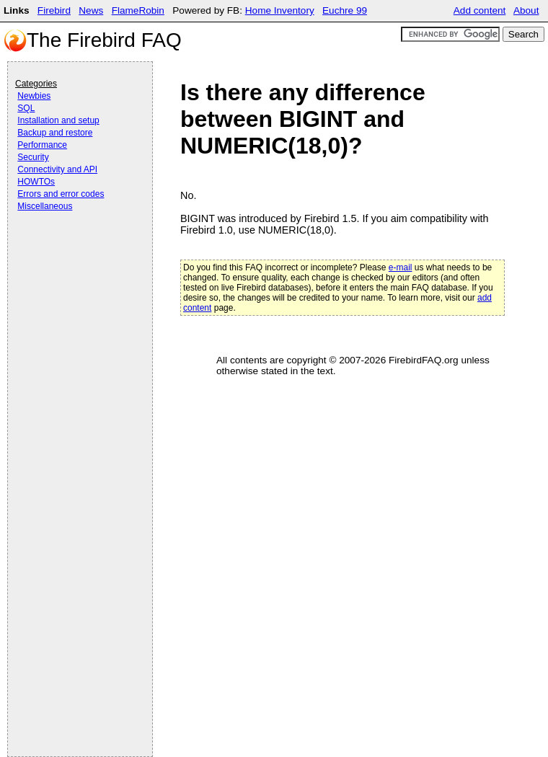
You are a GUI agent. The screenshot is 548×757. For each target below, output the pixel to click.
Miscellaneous (44, 206)
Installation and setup (58, 120)
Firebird (54, 10)
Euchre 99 (344, 10)
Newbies (33, 96)
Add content (480, 10)
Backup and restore (54, 133)
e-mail (400, 267)
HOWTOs (36, 182)
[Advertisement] (73, 253)
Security (32, 157)
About (526, 10)
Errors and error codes (60, 194)
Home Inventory (279, 10)
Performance (42, 145)
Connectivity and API (57, 169)
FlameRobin (138, 10)
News (91, 10)
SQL (26, 108)
